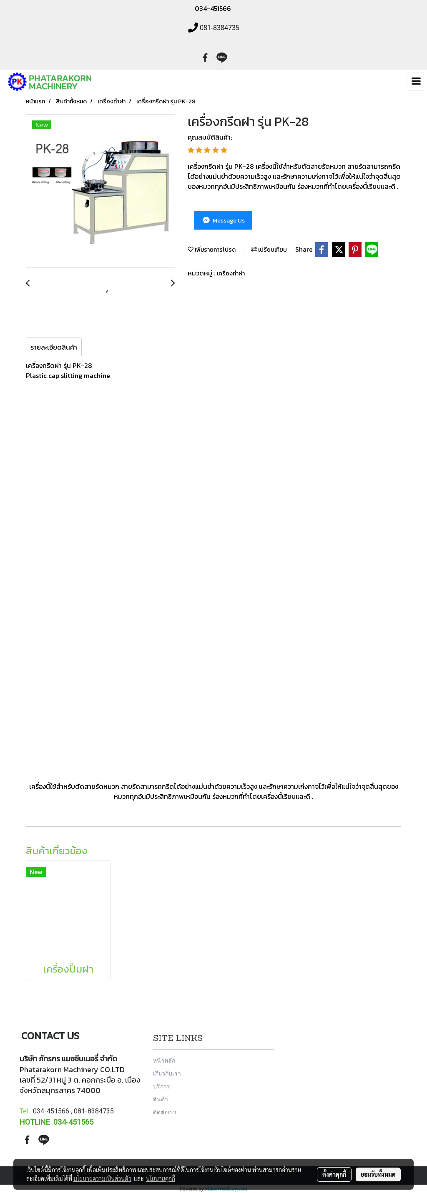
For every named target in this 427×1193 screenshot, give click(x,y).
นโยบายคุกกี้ (160, 1178)
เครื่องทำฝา (231, 273)
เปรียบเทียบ (269, 249)
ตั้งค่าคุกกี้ (334, 1174)
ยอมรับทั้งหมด (378, 1174)
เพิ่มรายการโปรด (212, 249)
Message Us (222, 220)
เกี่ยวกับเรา (167, 1073)
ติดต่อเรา (164, 1112)
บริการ (161, 1086)
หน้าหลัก (164, 1060)
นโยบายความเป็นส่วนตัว (102, 1178)
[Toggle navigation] (416, 82)
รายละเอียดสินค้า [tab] (53, 347)
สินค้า (160, 1099)
